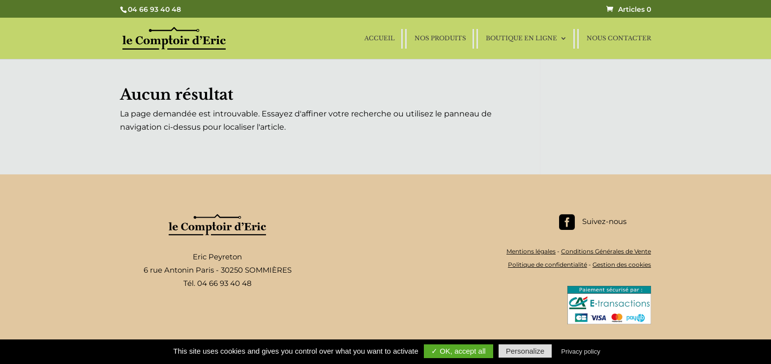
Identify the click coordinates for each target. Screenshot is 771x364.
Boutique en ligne (521, 38)
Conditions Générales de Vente (606, 251)
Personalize (525, 351)
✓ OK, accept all (458, 351)
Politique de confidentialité (547, 264)
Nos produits (440, 38)
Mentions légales (531, 251)
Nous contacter (619, 38)
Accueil (379, 38)
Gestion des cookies (622, 264)
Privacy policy (580, 351)
